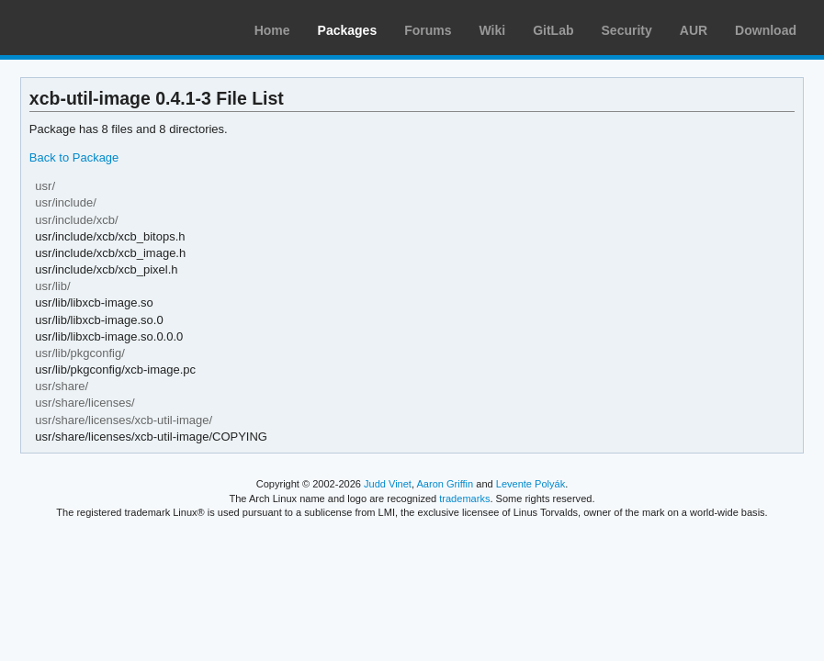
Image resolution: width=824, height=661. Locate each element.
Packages (348, 30)
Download (765, 30)
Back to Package (74, 157)
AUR (693, 30)
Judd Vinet (388, 483)
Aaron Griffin (444, 483)
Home (272, 30)
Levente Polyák (530, 483)
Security (627, 30)
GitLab (553, 30)
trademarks (464, 498)
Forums (427, 30)
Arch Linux (101, 27)
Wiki (493, 30)
